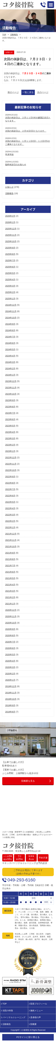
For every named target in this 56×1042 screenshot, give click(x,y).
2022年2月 (10, 521)
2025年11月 (10, 235)
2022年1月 (10, 527)
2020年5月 (10, 654)
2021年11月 (10, 540)
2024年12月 (10, 305)
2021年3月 (10, 591)
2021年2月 (10, 597)
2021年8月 (10, 559)
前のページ (13, 92)
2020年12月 (10, 610)
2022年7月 (10, 489)
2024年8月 (10, 330)
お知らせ (9, 187)
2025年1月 (10, 298)
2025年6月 (10, 267)
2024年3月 (10, 362)
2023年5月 (10, 426)
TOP (4, 34)
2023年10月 (10, 394)
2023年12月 (10, 381)
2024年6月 (10, 343)
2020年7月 (10, 642)
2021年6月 (10, 572)
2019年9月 (10, 705)
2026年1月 (10, 222)
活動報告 (14, 34)
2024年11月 (10, 311)
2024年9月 (10, 324)
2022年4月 (10, 508)
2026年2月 (10, 216)
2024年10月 (10, 317)
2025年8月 (10, 254)
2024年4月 (10, 356)
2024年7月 (10, 337)
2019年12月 (10, 686)
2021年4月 (10, 584)
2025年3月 (10, 286)
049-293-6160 (21, 880)
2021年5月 (10, 578)
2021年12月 (10, 534)
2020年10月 (10, 623)
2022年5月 (10, 502)
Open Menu (50, 4)
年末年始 (9, 154)
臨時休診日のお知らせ (15, 164)
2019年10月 (10, 699)
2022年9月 (10, 476)
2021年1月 (10, 603)
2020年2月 (10, 673)
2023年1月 (10, 451)
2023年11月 (10, 387)
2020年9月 (10, 629)
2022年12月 (10, 457)
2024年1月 (10, 375)
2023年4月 (10, 432)
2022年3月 (10, 515)
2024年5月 (10, 349)
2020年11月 (10, 616)
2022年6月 (10, 495)
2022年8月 (10, 483)
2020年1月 (10, 680)
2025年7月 (10, 260)
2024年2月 (10, 368)
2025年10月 (10, 241)
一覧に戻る (28, 92)
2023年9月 (10, 400)
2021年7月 (10, 565)
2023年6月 (10, 419)
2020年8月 (10, 635)
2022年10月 (10, 470)
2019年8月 (10, 712)
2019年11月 (10, 692)
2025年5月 (10, 273)
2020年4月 (10, 661)
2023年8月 (10, 406)
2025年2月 (10, 292)
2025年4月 (10, 279)
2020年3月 (10, 667)
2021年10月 (10, 546)
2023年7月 (10, 413)
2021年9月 (10, 553)
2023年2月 (10, 445)
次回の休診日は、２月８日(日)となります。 (25, 131)
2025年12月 (10, 228)
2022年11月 (10, 464)
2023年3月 (10, 438)
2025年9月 (10, 248)
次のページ (42, 92)
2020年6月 (10, 648)
